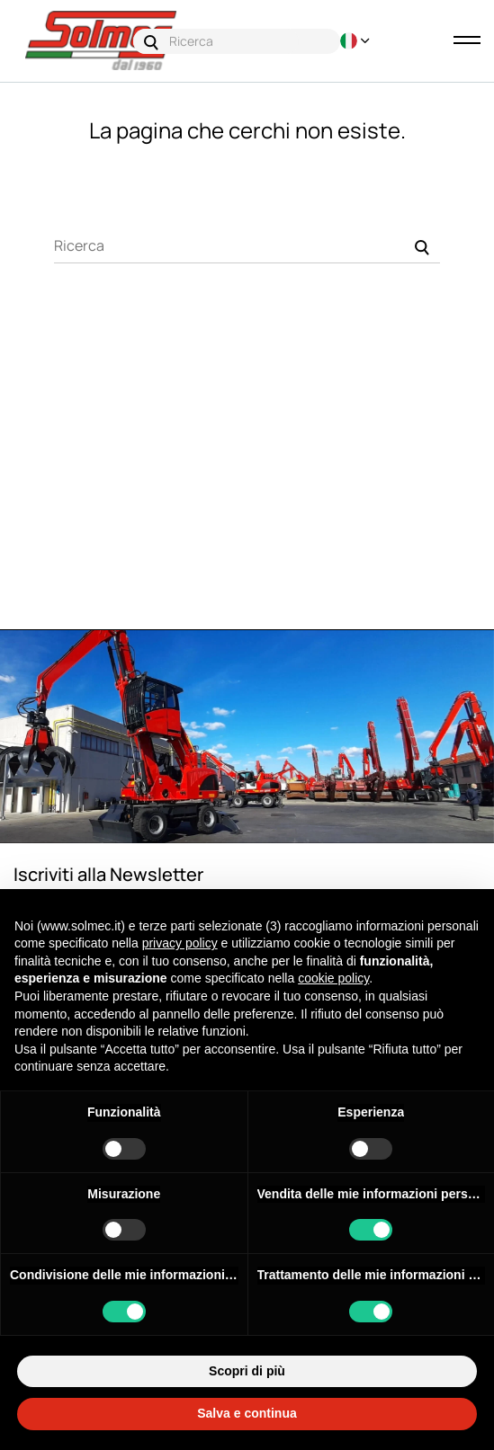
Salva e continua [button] (246, 1413)
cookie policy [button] (333, 978)
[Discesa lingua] (348, 41)
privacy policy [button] (180, 943)
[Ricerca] (247, 245)
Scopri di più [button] (247, 1371)
